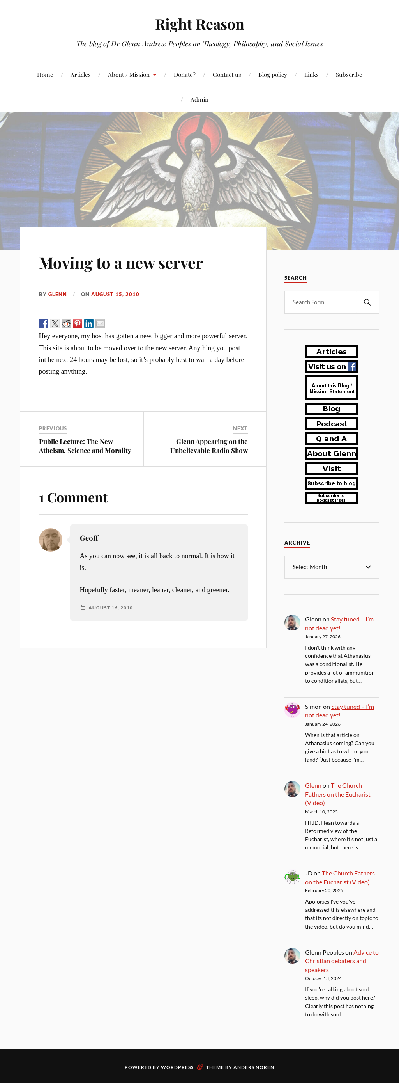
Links (311, 74)
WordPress (177, 1067)
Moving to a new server (129, 261)
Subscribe (349, 74)
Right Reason (199, 24)
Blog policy (272, 74)
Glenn (57, 294)
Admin (199, 99)
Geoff (89, 538)
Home (45, 74)
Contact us (227, 74)
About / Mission (129, 74)
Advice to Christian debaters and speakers (342, 960)
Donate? (185, 74)
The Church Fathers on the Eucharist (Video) (338, 793)
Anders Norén (253, 1067)
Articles (81, 74)
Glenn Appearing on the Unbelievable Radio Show (209, 445)
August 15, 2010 (115, 294)
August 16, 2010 (110, 607)
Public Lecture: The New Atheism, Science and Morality (85, 445)
